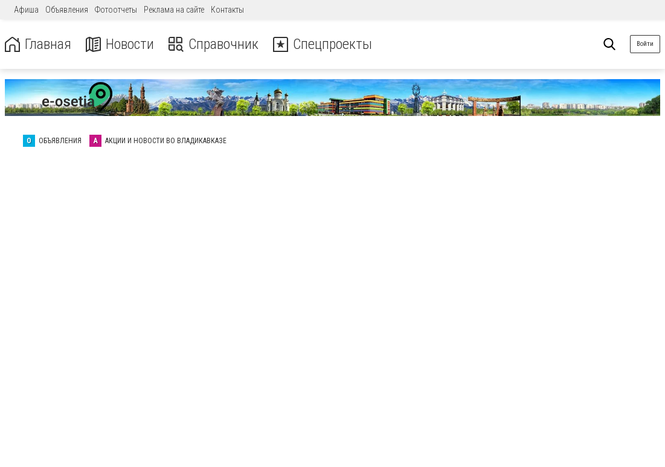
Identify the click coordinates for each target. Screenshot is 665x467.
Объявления (66, 9)
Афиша (26, 9)
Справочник (214, 44)
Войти (645, 44)
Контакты (227, 9)
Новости (120, 44)
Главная (38, 44)
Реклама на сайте (174, 9)
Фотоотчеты (116, 9)
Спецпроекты (322, 44)
